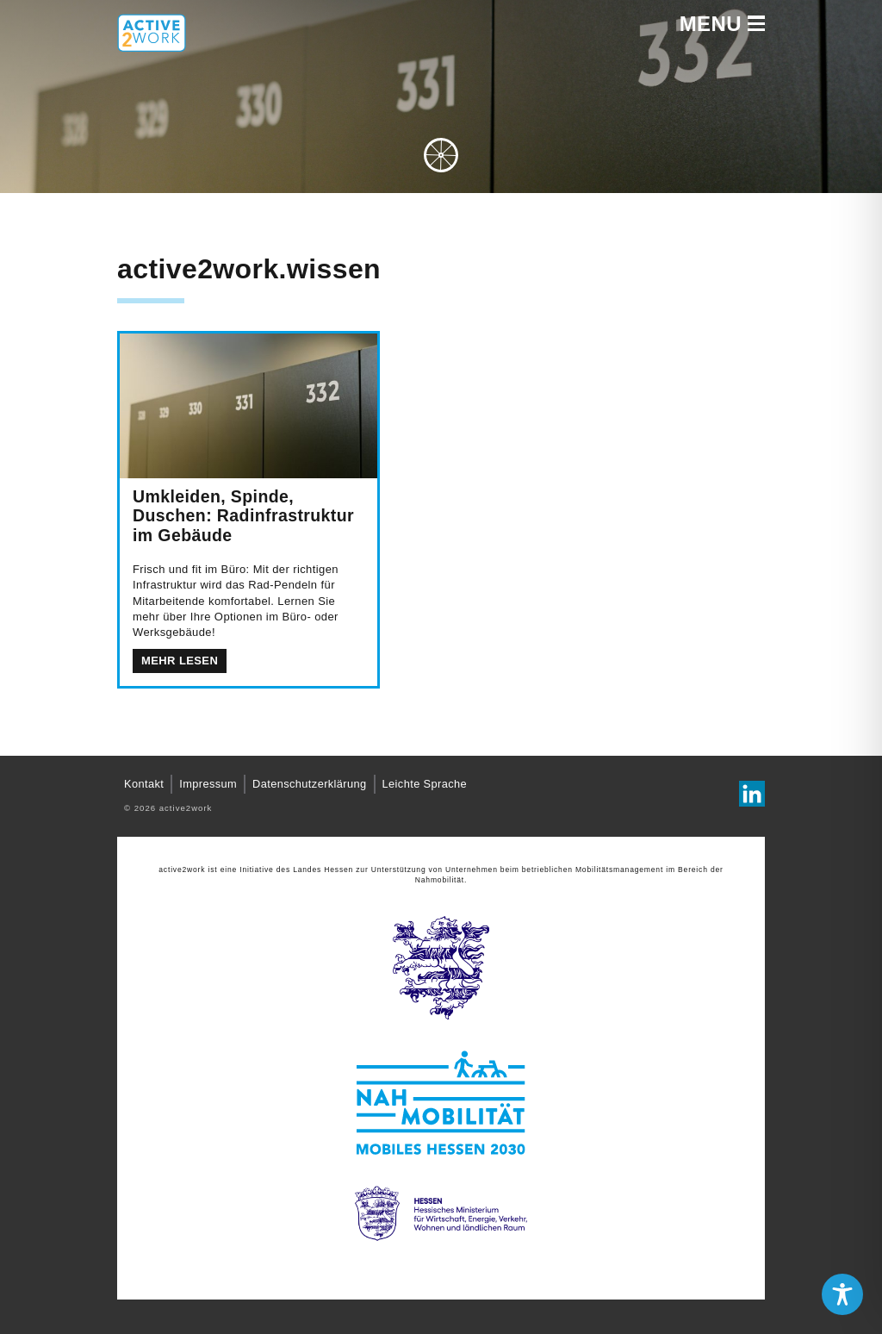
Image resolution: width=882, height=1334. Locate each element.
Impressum (208, 783)
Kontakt (144, 783)
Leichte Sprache (424, 783)
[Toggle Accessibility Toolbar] (842, 1294)
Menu (722, 24)
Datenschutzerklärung (309, 783)
